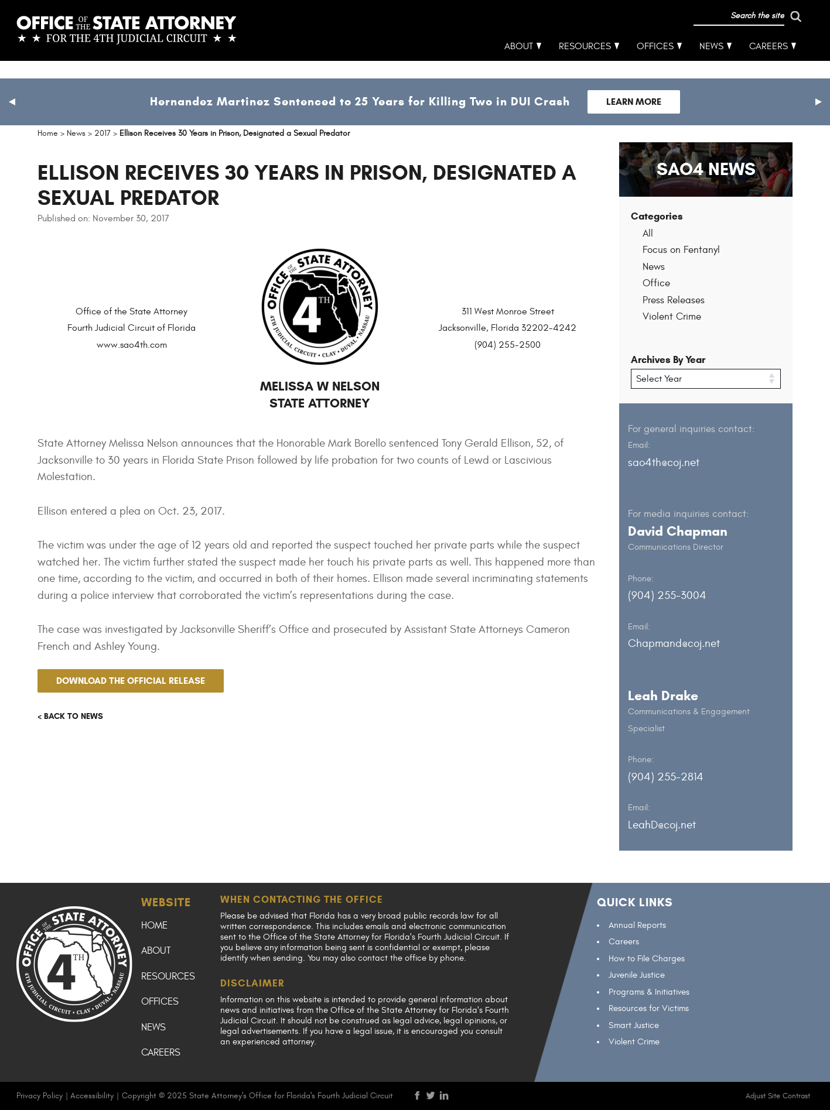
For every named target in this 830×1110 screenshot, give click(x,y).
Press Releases (674, 300)
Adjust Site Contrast (778, 1095)
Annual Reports (637, 925)
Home (154, 925)
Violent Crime (672, 317)
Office (656, 283)
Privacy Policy (39, 1095)
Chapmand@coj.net (674, 643)
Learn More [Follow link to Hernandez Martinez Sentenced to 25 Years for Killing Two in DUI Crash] (633, 101)
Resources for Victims (649, 1008)
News (711, 64)
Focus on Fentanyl (681, 250)
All (648, 233)
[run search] (747, 34)
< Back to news (70, 716)
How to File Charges (647, 958)
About (518, 64)
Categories (657, 216)
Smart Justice (634, 1025)
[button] (11, 101)
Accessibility (92, 1095)
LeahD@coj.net (662, 824)
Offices (655, 64)
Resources (585, 64)
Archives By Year (668, 360)
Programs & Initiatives (649, 991)
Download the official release (130, 680)
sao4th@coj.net (663, 461)
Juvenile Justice (637, 975)
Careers (768, 64)
